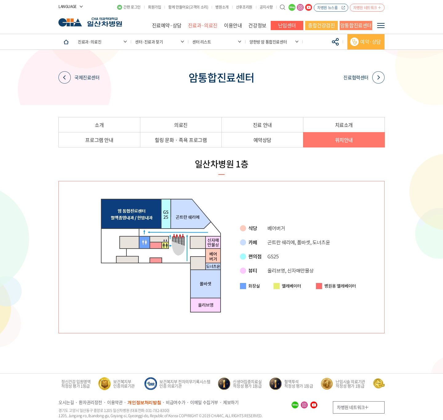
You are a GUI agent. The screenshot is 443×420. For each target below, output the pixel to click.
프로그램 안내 (99, 139)
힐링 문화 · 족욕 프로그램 (181, 139)
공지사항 (266, 7)
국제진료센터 (79, 77)
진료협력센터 (364, 77)
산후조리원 (244, 7)
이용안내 (233, 25)
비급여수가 (175, 402)
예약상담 (262, 139)
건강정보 (257, 25)
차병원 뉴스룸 (327, 7)
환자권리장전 (90, 402)
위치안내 (344, 139)
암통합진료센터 (356, 25)
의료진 (181, 124)
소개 (99, 124)
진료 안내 (262, 124)
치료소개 (344, 124)
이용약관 (114, 402)
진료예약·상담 (167, 25)
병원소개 (221, 7)
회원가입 (154, 7)
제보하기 (230, 402)
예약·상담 (370, 41)
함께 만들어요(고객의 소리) (188, 7)
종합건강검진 (321, 25)
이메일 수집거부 (204, 402)
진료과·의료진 (203, 25)
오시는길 (66, 402)
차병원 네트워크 (365, 7)
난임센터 (287, 25)
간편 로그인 (132, 7)
